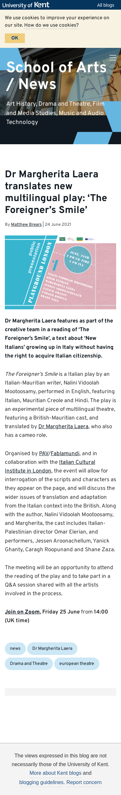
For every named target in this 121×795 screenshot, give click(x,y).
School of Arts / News (56, 76)
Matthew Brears (26, 224)
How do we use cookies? (51, 25)
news (15, 648)
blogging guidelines (41, 782)
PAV (43, 453)
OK (14, 38)
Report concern (84, 782)
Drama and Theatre (29, 664)
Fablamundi (65, 453)
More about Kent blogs (55, 773)
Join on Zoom (22, 612)
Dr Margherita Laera (63, 426)
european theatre (76, 664)
